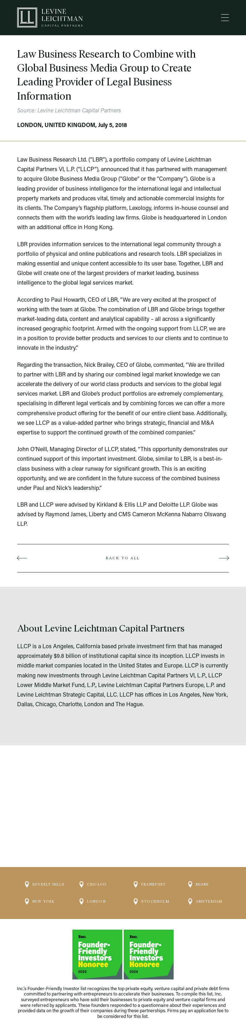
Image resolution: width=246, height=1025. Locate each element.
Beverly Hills (45, 879)
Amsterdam (205, 895)
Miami (198, 879)
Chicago (93, 879)
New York (40, 895)
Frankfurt (150, 879)
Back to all (123, 558)
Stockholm (151, 895)
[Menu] (225, 18)
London (93, 895)
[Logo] (50, 17)
